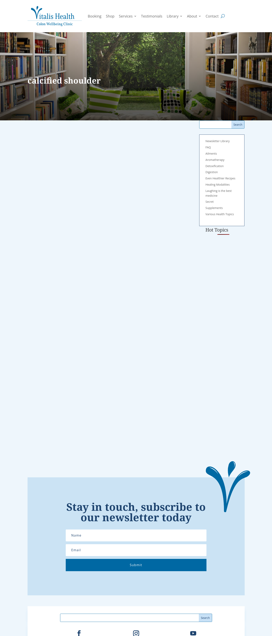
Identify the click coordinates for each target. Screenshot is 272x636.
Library (173, 16)
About (192, 16)
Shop (110, 16)
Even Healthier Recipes (220, 178)
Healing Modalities (217, 184)
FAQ (208, 147)
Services (125, 16)
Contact (212, 16)
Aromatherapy (214, 160)
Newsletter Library (217, 141)
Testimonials (151, 16)
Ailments (211, 153)
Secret (209, 202)
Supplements (214, 208)
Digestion (211, 172)
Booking (95, 16)
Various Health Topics (219, 214)
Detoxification (214, 166)
